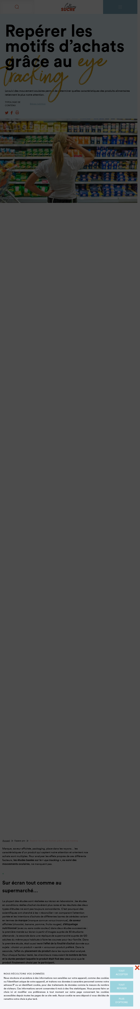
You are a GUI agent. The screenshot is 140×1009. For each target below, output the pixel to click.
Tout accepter (122, 973)
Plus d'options (121, 1001)
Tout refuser (122, 987)
